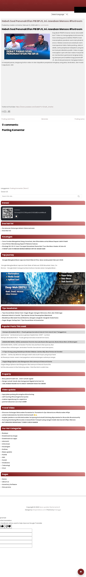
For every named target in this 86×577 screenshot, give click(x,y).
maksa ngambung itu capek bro (14, 399)
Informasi (6, 444)
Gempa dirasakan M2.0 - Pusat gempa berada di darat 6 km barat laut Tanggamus (34, 332)
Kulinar (5, 449)
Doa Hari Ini (6, 231)
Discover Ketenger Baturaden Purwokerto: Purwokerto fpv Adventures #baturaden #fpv (36, 412)
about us (5, 482)
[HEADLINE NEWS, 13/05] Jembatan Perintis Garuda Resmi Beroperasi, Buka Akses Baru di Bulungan (39, 342)
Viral (4, 468)
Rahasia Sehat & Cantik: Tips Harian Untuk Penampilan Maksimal (27, 315)
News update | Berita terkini (49, 507)
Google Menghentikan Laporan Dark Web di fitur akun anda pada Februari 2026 (32, 260)
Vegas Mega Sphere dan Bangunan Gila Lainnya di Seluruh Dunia (27, 362)
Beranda (45, 119)
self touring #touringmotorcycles (15, 397)
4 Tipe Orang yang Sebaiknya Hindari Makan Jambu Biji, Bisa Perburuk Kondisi (32, 352)
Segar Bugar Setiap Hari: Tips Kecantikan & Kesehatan (23, 320)
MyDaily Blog (21, 8)
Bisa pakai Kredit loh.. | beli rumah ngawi (17, 379)
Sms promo (6, 487)
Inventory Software (9, 484)
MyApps (6, 8)
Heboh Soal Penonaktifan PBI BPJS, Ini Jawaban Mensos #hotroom (42, 21)
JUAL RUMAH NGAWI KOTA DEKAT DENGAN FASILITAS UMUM (24, 384)
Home (5, 3)
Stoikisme (6, 463)
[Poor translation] (8, 527)
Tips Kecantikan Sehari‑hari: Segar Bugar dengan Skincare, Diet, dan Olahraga (32, 313)
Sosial (4, 460)
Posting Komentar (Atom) (19, 188)
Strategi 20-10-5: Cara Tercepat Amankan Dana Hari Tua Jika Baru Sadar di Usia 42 (34, 246)
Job (35, 3)
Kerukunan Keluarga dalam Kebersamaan (18, 228)
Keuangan (6, 447)
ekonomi (5, 441)
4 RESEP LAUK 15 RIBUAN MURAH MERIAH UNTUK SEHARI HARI (23, 249)
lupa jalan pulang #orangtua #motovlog (18, 394)
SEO (3, 457)
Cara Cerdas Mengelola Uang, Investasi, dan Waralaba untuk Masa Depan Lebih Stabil (35, 241)
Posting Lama (79, 119)
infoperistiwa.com (39, 510)
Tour (26, 3)
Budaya (5, 433)
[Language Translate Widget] (59, 14)
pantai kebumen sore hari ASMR (14, 402)
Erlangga (57, 510)
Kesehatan (47, 3)
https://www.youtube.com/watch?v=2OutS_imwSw (34, 107)
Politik (4, 455)
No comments (43, 25)
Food (59, 3)
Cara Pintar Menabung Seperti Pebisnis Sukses (20, 244)
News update (7, 452)
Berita (15, 3)
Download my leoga (9, 436)
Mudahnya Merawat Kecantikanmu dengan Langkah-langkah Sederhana (30, 318)
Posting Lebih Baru (8, 119)
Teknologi (6, 465)
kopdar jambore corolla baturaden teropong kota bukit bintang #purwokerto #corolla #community (41, 417)
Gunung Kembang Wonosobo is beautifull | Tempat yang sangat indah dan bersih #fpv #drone (38, 420)
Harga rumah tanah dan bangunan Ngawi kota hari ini (23, 381)
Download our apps (9, 438)
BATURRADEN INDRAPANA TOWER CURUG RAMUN (20, 422)
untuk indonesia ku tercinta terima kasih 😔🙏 (19, 415)
